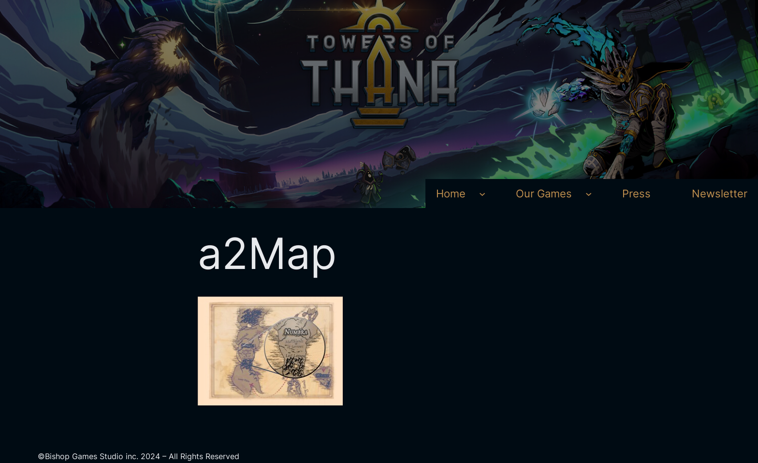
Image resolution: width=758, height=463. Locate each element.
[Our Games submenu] (588, 193)
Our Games (544, 193)
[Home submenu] (482, 193)
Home (451, 193)
